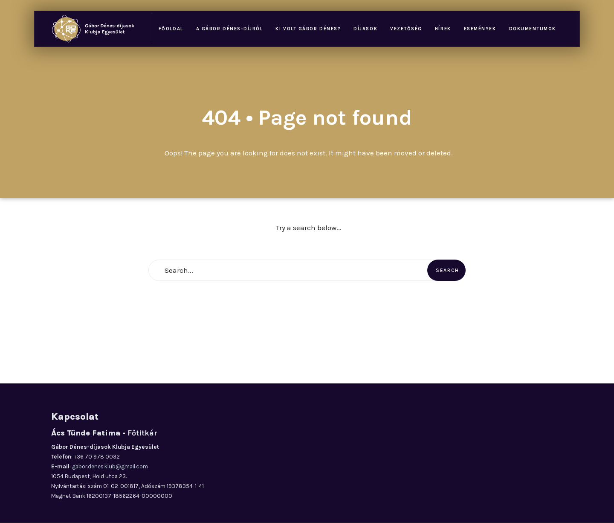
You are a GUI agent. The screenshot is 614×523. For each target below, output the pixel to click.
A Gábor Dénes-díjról (229, 29)
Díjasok (365, 29)
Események (480, 29)
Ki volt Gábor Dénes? (308, 29)
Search (447, 270)
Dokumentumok (532, 29)
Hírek (443, 29)
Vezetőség (406, 29)
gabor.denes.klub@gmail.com (110, 466)
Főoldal (171, 29)
